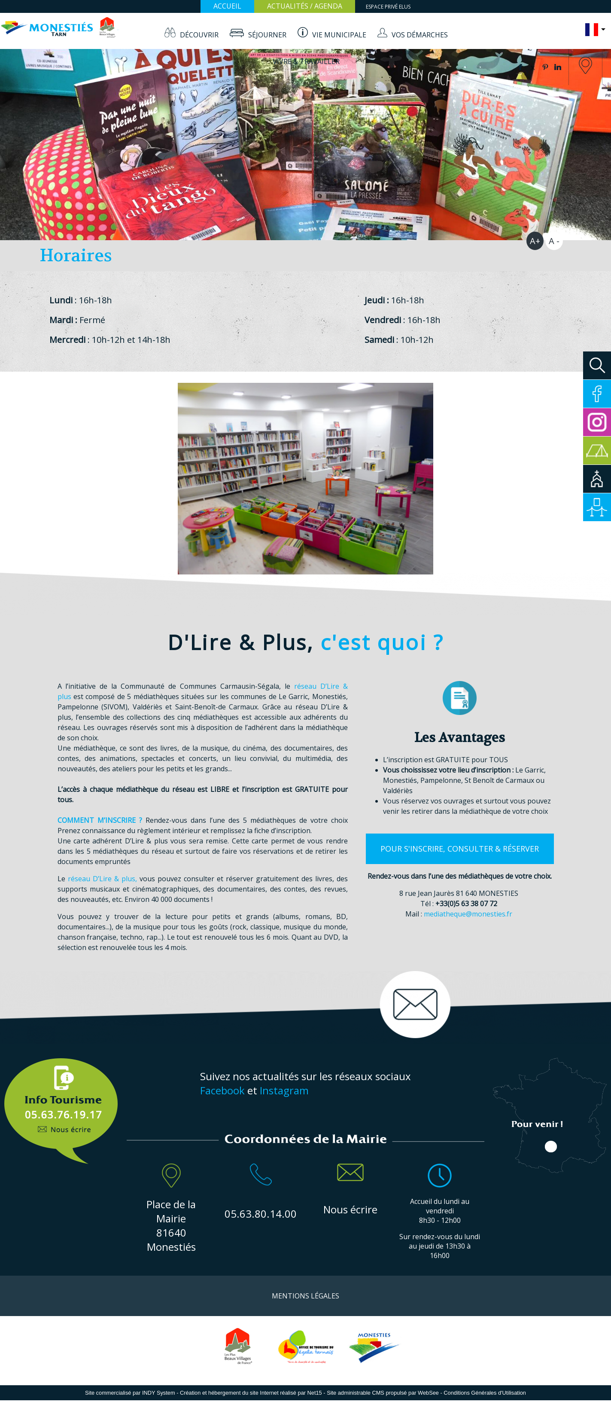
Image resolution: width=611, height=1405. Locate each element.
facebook (520, 67)
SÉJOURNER (267, 35)
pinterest (545, 67)
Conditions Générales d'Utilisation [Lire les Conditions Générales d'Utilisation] (485, 1393)
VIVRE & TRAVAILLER (306, 61)
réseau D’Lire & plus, (102, 878)
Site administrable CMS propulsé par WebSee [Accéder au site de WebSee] (383, 1393)
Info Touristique (61, 1106)
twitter (532, 67)
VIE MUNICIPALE (339, 35)
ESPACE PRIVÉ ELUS (388, 6)
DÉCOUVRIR (199, 35)
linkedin (557, 67)
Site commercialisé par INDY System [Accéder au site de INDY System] (130, 1393)
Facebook (222, 1090)
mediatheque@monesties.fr (468, 914)
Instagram (284, 1090)
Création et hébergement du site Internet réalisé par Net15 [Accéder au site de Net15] (251, 1393)
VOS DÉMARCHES (420, 35)
